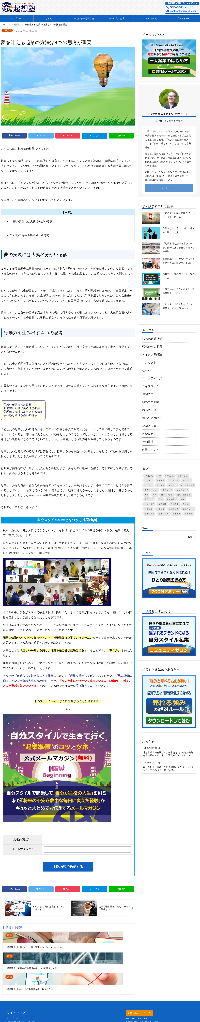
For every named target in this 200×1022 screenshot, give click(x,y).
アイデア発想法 (152, 354)
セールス (147, 370)
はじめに (50, 18)
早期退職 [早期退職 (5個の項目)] (162, 504)
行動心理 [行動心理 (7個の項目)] (148, 509)
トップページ (17, 18)
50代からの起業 (152, 346)
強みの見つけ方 (117, 18)
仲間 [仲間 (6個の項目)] (155, 495)
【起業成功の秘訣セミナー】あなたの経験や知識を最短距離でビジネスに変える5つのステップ (168, 754)
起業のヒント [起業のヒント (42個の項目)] (189, 509)
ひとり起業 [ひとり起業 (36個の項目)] (183, 476)
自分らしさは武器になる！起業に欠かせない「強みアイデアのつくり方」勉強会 (168, 768)
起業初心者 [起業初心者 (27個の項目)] (163, 514)
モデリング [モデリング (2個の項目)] (167, 490)
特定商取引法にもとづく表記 (22, 1001)
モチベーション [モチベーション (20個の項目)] (151, 490)
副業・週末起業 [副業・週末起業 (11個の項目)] (184, 495)
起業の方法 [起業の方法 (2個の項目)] (149, 514)
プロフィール (183, 18)
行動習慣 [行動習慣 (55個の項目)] (161, 509)
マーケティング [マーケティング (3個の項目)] (187, 485)
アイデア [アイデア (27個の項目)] (161, 480)
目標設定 (147, 433)
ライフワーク (150, 386)
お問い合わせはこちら (139, 992)
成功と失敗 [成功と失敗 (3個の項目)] (149, 504)
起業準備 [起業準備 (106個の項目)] (189, 514)
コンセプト (149, 362)
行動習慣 (7, 30)
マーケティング (152, 378)
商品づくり (149, 410)
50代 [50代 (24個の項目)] (159, 476)
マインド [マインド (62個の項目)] (173, 485)
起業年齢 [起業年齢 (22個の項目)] (177, 514)
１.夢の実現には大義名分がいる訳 (31, 220)
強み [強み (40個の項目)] (183, 499)
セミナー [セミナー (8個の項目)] (148, 485)
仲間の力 (147, 394)
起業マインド (150, 449)
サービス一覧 (150, 18)
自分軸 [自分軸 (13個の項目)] (186, 504)
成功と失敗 (149, 425)
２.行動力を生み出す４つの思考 (30, 234)
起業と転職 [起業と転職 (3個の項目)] (173, 509)
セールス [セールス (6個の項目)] (161, 485)
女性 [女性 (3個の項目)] (160, 499)
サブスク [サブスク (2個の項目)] (187, 480)
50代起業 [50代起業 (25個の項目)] (169, 476)
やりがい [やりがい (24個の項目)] (148, 480)
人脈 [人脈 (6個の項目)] (146, 495)
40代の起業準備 (152, 338)
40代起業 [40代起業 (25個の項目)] (149, 476)
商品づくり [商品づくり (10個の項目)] (149, 499)
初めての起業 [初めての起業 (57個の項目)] (167, 495)
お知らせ (148, 741)
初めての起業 (150, 402)
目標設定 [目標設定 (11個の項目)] (175, 504)
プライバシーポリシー (18, 1004)
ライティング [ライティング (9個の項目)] (182, 490)
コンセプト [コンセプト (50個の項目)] (173, 480)
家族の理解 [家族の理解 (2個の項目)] (172, 499)
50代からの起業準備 (83, 18)
